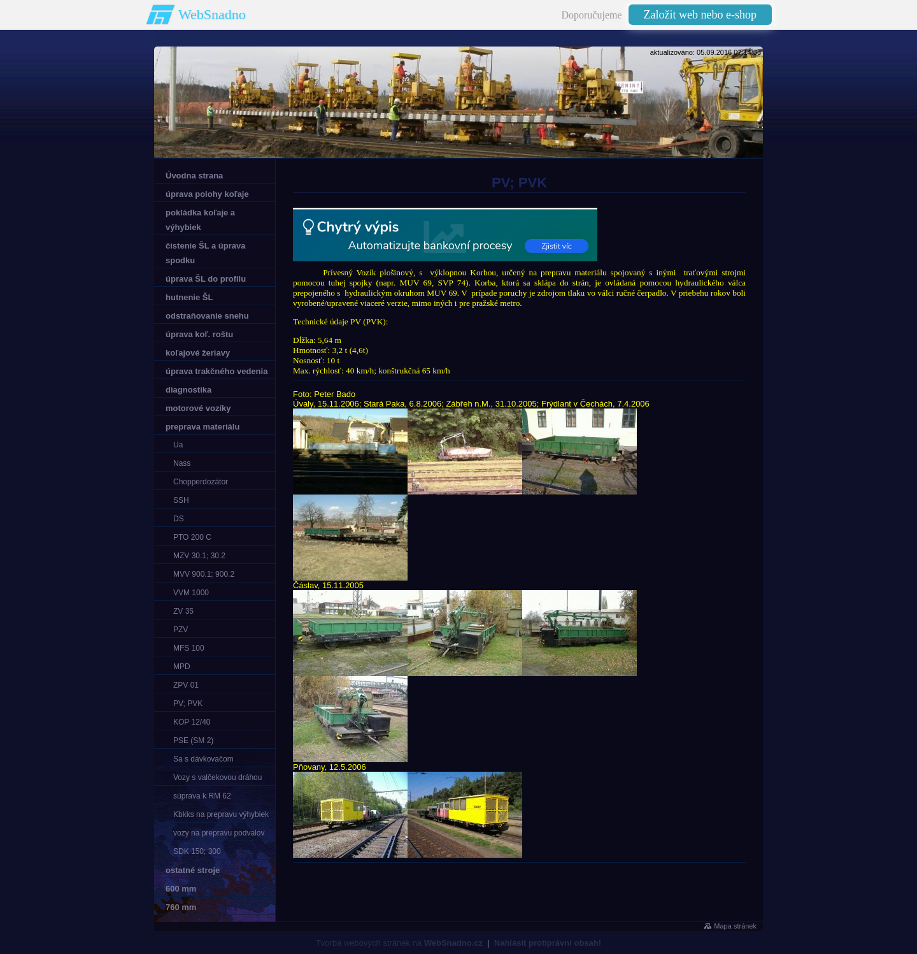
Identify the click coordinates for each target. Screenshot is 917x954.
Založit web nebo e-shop (700, 14)
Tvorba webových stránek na (399, 943)
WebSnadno (212, 14)
